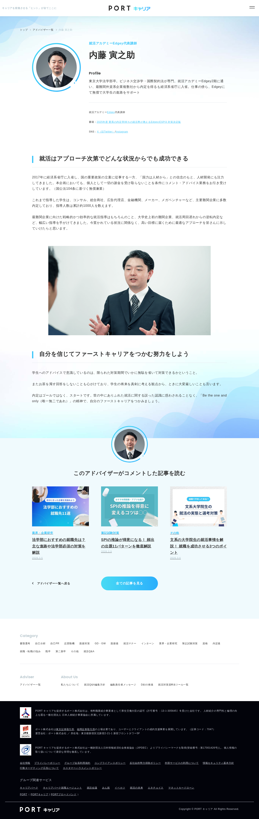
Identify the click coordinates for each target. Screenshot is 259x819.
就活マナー (129, 643)
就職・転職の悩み (30, 651)
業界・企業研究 (168, 643)
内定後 (216, 643)
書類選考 (25, 643)
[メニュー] (252, 7)
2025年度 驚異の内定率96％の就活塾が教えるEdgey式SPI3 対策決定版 (139, 122)
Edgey (111, 112)
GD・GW (100, 643)
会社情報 (25, 763)
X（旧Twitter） (106, 131)
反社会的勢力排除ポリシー (145, 763)
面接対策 (84, 643)
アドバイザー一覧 (30, 684)
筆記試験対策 (190, 643)
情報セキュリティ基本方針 (218, 763)
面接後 (114, 643)
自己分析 (40, 643)
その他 (75, 651)
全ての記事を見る (129, 583)
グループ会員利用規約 (77, 763)
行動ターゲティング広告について (39, 768)
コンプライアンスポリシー (110, 763)
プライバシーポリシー (47, 763)
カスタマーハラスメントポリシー (82, 768)
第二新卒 (61, 651)
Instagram (122, 131)
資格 (205, 643)
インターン (147, 643)
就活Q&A (89, 651)
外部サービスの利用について (182, 763)
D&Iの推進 (147, 684)
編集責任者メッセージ (123, 684)
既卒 (48, 651)
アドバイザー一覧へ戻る (53, 583)
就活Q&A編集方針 (94, 684)
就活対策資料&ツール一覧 (173, 684)
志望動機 (69, 643)
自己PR (54, 643)
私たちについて (70, 684)
